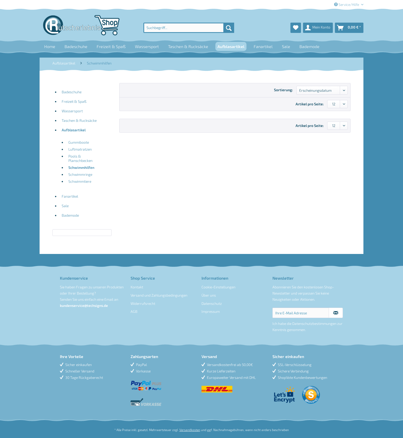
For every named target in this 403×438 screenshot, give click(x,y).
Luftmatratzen (80, 149)
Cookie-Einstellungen (218, 287)
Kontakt (137, 287)
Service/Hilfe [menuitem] (347, 4)
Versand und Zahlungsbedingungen (159, 295)
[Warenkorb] (349, 28)
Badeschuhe (71, 92)
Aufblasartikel (74, 130)
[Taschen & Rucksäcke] (188, 46)
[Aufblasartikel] (230, 46)
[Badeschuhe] (75, 46)
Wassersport (72, 111)
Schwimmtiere (79, 181)
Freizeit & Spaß (74, 101)
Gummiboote (78, 142)
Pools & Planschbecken (80, 158)
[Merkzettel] (295, 28)
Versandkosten (189, 430)
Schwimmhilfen (81, 167)
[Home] (49, 46)
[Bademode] (309, 46)
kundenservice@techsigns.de (84, 305)
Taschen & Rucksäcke (79, 120)
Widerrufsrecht (143, 303)
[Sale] (286, 46)
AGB (134, 311)
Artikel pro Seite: (310, 104)
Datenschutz (212, 303)
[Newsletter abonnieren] (336, 313)
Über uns (209, 295)
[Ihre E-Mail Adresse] (300, 313)
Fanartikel (70, 196)
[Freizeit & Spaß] (111, 46)
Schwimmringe (80, 174)
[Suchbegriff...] (188, 28)
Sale (65, 206)
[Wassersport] (147, 46)
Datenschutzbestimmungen (314, 323)
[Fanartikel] (263, 46)
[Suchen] (228, 28)
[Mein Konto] (318, 28)
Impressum (211, 311)
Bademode (70, 215)
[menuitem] (188, 28)
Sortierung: (283, 90)
